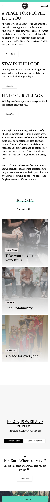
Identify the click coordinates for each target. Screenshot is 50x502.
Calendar (9, 86)
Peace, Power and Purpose (25, 423)
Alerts (44, 6)
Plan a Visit (10, 54)
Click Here (9, 114)
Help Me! (24, 478)
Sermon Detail (13, 441)
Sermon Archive (35, 441)
